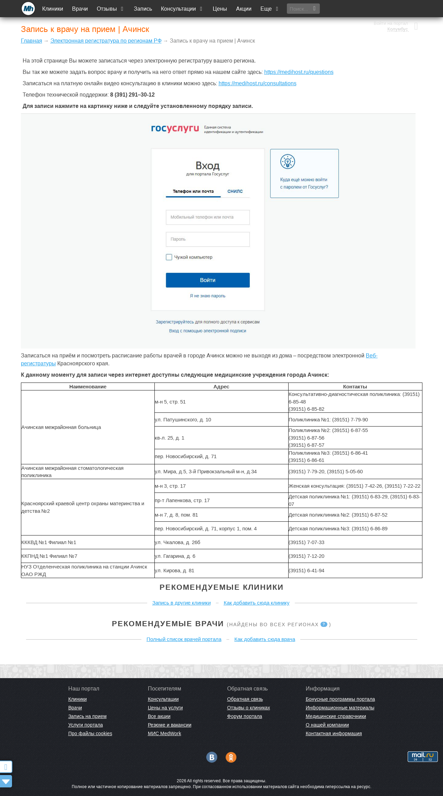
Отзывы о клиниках (248, 707)
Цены (220, 9)
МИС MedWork (164, 733)
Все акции (159, 716)
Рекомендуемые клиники (222, 587)
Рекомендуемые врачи (168, 623)
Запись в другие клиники (181, 603)
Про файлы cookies (90, 733)
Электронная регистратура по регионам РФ (106, 41)
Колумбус (397, 12)
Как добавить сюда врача (264, 639)
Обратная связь (245, 699)
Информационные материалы (340, 707)
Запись (143, 9)
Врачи (80, 9)
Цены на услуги (165, 707)
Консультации (182, 9)
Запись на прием (87, 716)
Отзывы (111, 9)
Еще (270, 9)
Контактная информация (334, 733)
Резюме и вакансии (169, 725)
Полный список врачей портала (184, 639)
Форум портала (244, 716)
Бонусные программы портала (340, 699)
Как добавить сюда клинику (257, 603)
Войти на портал (390, 6)
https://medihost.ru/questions (299, 72)
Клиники (53, 9)
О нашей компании (327, 725)
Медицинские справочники (336, 716)
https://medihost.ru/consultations (257, 83)
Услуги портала (85, 725)
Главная (31, 41)
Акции (244, 9)
